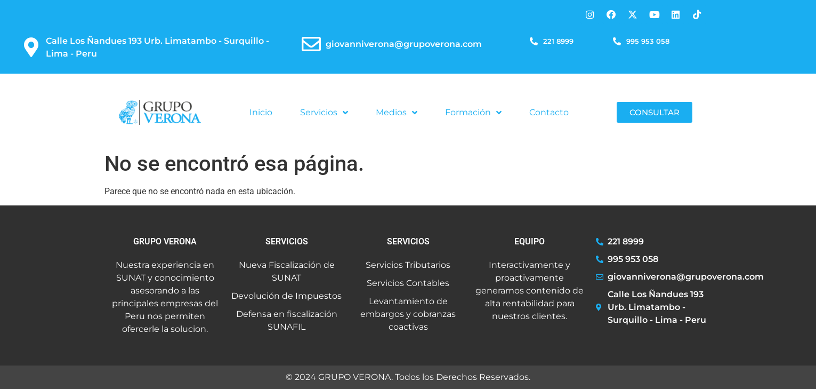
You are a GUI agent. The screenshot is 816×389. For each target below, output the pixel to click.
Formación (473, 112)
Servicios (324, 112)
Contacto (549, 112)
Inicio (260, 112)
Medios (396, 112)
